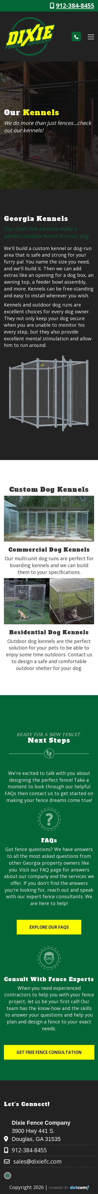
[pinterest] (9, 1175)
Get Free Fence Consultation (49, 1052)
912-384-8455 (75, 5)
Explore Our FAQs (49, 927)
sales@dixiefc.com (37, 1161)
